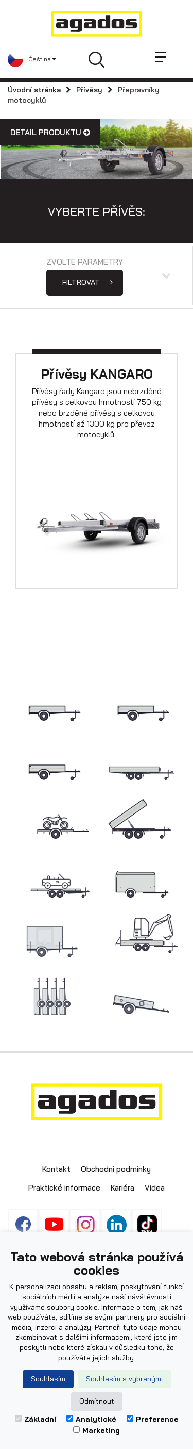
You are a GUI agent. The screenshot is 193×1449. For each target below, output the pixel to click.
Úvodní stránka (34, 89)
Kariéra (122, 1188)
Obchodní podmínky (116, 1169)
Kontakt (56, 1169)
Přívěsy (89, 89)
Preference (153, 1419)
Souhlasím (48, 1378)
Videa (155, 1188)
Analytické (91, 1419)
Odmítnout (96, 1401)
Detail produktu (50, 132)
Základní (35, 1419)
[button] (32, 59)
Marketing (96, 1430)
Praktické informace (64, 1188)
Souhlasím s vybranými (124, 1378)
